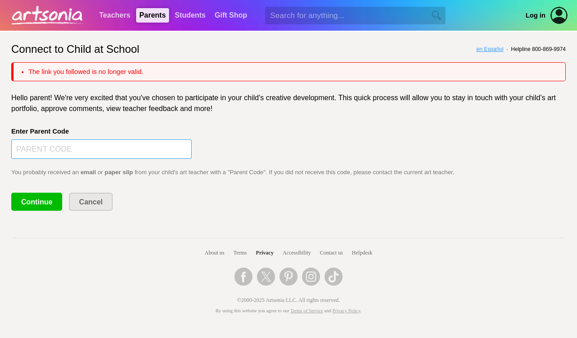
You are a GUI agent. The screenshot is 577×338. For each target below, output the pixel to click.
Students (190, 15)
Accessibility (297, 253)
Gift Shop (231, 15)
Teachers (114, 15)
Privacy (265, 253)
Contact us (331, 253)
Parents (152, 15)
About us (214, 253)
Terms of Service (306, 310)
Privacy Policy (347, 310)
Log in (535, 15)
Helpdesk (362, 253)
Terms (240, 253)
